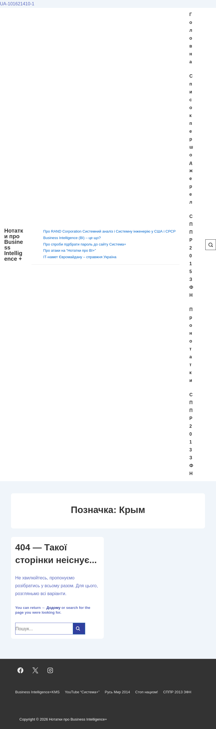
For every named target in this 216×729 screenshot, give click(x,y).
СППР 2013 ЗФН (191, 434)
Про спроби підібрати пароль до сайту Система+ (84, 244)
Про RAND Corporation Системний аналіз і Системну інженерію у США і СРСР (109, 231)
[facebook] (20, 670)
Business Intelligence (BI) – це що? (72, 238)
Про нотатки (191, 345)
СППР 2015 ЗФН (191, 256)
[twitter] (35, 670)
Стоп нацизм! (146, 692)
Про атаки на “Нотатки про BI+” (69, 250)
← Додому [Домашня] (51, 608)
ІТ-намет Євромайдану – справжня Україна (79, 257)
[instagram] (50, 670)
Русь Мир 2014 (117, 692)
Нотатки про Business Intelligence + (13, 245)
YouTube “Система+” (82, 692)
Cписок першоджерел (191, 139)
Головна (190, 38)
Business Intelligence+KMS (37, 692)
